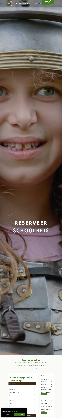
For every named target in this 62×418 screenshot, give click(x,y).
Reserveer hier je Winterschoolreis (22, 362)
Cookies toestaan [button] (19, 414)
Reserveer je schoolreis (23, 365)
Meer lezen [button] (16, 411)
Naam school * (12, 387)
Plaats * (10, 403)
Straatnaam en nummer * (14, 392)
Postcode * (11, 398)
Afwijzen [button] (8, 414)
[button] (17, 3)
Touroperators (27, 369)
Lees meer (44, 394)
